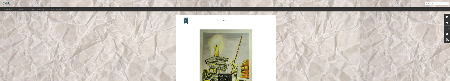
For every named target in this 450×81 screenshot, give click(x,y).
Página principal (25, 9)
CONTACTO (61, 9)
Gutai (226, 20)
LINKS (52, 9)
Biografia (41, 9)
